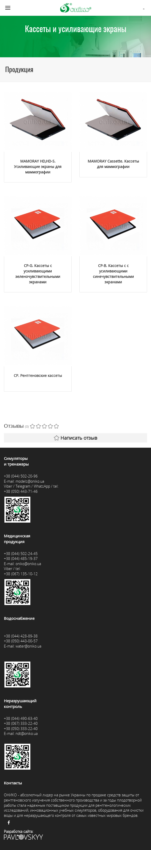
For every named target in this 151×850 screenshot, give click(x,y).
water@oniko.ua (28, 646)
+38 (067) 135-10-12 (21, 573)
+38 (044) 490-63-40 (21, 718)
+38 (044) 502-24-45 (21, 553)
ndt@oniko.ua (27, 733)
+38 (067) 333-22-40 (21, 723)
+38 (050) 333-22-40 (21, 728)
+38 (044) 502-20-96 (21, 476)
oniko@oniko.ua (28, 563)
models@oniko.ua (30, 481)
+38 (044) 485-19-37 (21, 558)
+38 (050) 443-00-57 (21, 640)
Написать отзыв (75, 437)
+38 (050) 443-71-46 (21, 491)
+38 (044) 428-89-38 (21, 636)
